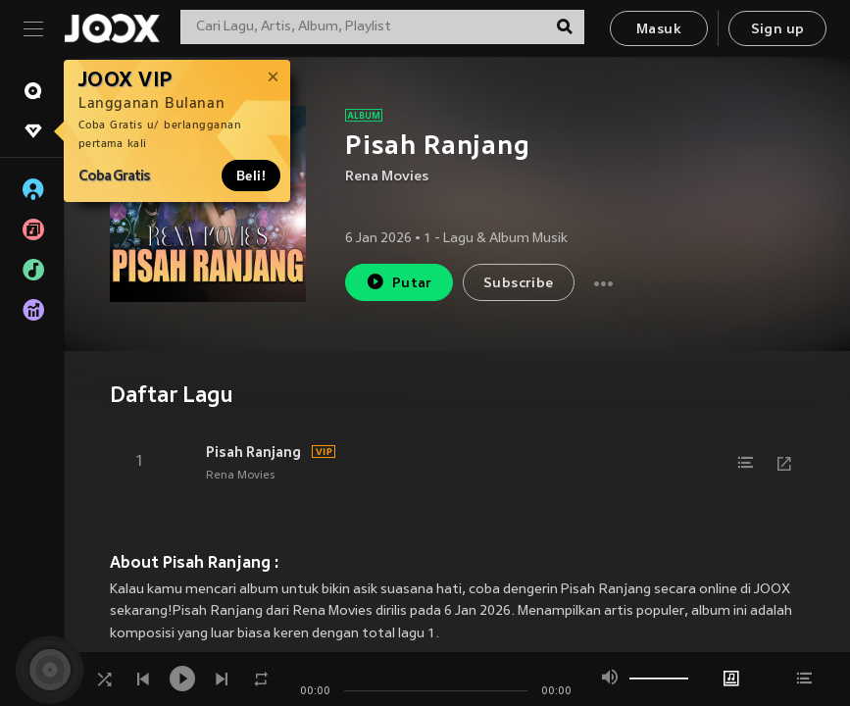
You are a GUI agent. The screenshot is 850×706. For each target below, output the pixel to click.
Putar (399, 282)
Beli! (251, 175)
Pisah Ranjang (253, 452)
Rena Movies (386, 177)
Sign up (778, 30)
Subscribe (518, 284)
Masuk (658, 30)
